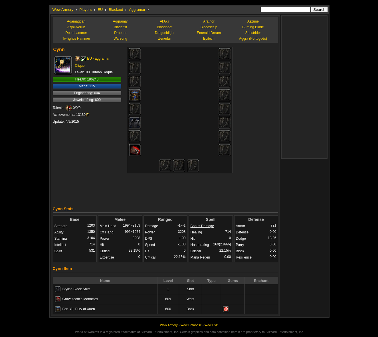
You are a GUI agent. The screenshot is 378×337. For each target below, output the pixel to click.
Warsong (120, 39)
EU (100, 9)
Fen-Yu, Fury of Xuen (78, 309)
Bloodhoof (164, 27)
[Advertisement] (165, 188)
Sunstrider (253, 33)
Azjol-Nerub (76, 27)
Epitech (209, 39)
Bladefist (120, 27)
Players (85, 9)
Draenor (120, 33)
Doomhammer (76, 33)
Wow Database (191, 325)
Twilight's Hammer (76, 39)
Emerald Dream (209, 33)
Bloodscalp (209, 27)
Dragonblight (164, 33)
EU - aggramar (98, 58)
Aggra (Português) (253, 39)
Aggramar (137, 9)
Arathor (208, 21)
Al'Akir (164, 21)
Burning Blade (253, 27)
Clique (80, 66)
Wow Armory (62, 9)
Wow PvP (211, 325)
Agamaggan (76, 21)
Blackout (116, 9)
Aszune (253, 21)
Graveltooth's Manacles (80, 299)
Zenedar (164, 39)
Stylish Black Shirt (76, 289)
